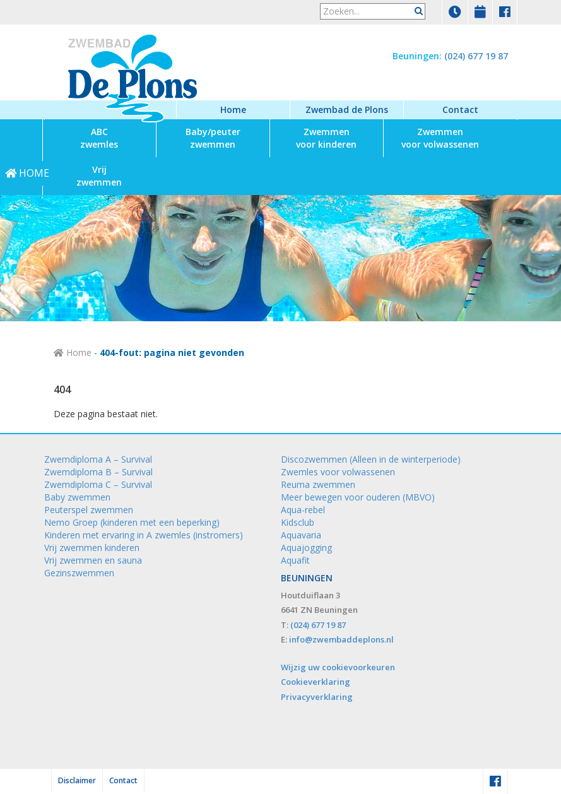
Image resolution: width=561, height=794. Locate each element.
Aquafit (295, 560)
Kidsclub (297, 522)
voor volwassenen (440, 138)
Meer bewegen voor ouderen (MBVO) (358, 497)
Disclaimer (77, 780)
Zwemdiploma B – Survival (98, 472)
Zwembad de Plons (346, 110)
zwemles (99, 138)
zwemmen (213, 138)
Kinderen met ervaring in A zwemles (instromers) (143, 535)
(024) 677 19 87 (476, 56)
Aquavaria (301, 535)
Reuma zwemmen (318, 484)
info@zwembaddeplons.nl (341, 639)
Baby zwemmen (77, 497)
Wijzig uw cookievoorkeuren (338, 667)
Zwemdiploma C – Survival (98, 484)
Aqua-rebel (303, 510)
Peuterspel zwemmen (88, 510)
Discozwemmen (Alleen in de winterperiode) (371, 459)
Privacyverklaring (317, 696)
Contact (460, 110)
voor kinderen (326, 138)
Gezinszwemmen (79, 573)
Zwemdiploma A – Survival (98, 459)
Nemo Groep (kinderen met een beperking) (132, 522)
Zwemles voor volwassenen (338, 472)
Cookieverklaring (315, 681)
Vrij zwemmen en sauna (93, 560)
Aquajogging (306, 548)
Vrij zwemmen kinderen (91, 548)
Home (233, 110)
